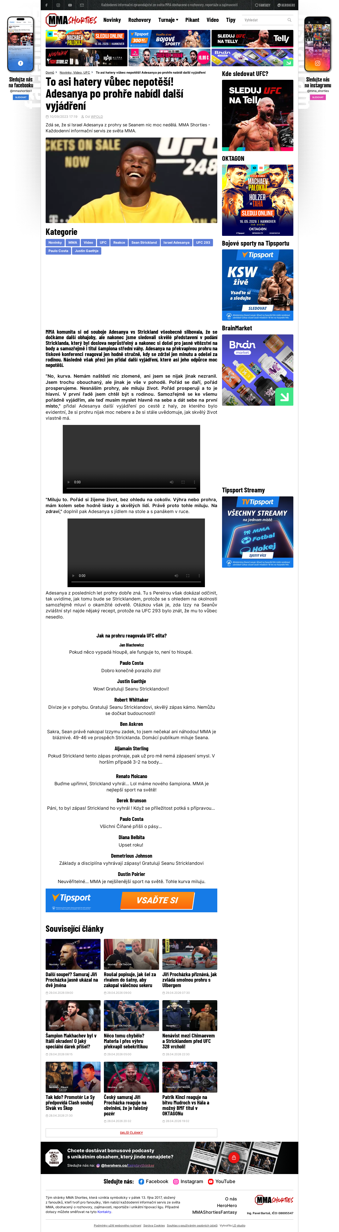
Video (213, 20)
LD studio (238, 1225)
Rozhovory (139, 20)
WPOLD (97, 117)
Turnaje (168, 20)
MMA (72, 242)
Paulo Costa (58, 251)
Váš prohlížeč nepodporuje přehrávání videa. (131, 459)
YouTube (222, 1181)
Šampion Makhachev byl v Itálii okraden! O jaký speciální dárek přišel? (71, 1041)
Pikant (192, 20)
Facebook (154, 1181)
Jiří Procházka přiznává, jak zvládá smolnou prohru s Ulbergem (189, 980)
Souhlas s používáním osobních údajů (192, 1225)
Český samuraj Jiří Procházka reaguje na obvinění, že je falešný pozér (126, 1106)
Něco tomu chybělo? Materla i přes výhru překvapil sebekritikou (126, 1041)
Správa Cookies (154, 1225)
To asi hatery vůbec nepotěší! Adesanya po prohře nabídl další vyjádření (151, 72)
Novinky (112, 20)
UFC (86, 72)
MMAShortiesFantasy (214, 1212)
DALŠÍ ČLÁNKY (131, 1133)
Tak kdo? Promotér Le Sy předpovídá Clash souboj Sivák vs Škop (70, 1103)
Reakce (119, 242)
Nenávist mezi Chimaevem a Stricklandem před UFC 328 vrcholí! (188, 1041)
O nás (231, 1199)
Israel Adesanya (176, 242)
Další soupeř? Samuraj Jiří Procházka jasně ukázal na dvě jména (72, 980)
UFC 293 (203, 242)
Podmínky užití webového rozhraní (117, 1225)
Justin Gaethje (86, 251)
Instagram (188, 1181)
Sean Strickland (144, 242)
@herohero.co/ (125, 1166)
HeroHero (227, 1206)
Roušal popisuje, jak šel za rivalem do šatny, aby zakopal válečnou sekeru (130, 980)
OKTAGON (125, 964)
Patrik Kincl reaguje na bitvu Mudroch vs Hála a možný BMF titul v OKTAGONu (185, 1106)
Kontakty (104, 1212)
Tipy (231, 20)
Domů (50, 72)
